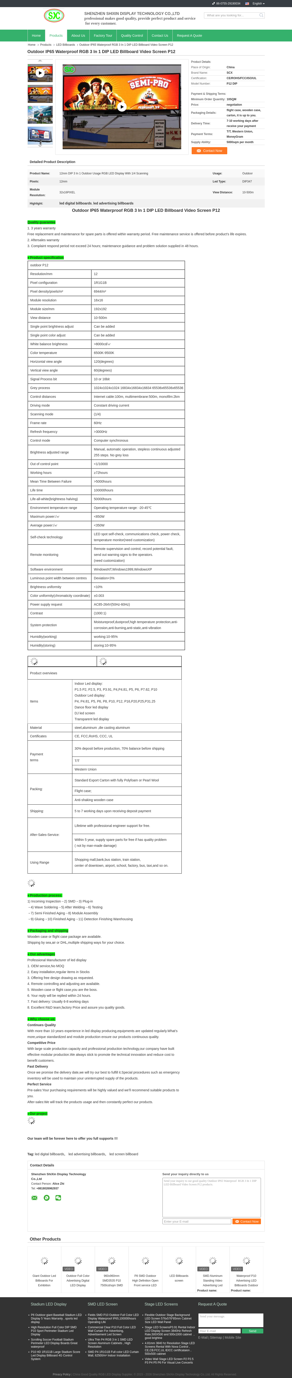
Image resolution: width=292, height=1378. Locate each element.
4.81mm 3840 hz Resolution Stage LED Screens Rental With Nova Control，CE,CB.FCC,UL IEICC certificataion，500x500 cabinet (170, 1348)
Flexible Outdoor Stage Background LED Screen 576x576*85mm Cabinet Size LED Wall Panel (168, 1318)
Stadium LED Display (49, 1304)
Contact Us (160, 35)
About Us (78, 35)
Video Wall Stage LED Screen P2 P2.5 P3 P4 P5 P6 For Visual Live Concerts (169, 1360)
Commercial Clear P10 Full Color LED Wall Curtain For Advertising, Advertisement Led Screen (112, 1331)
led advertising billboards (87, 1154)
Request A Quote (189, 35)
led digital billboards (49, 1154)
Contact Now (212, 151)
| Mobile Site (232, 1337)
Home (36, 35)
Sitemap (216, 1337)
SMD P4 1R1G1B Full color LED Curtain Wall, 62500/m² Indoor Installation (113, 1353)
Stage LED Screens (161, 1304)
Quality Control (132, 35)
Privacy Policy (61, 1374)
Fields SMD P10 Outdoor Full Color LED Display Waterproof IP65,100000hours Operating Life (113, 1318)
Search (262, 15)
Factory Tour (103, 35)
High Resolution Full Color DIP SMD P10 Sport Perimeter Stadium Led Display (54, 1331)
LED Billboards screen (179, 1278)
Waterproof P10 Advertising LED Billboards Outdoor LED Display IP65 (246, 1281)
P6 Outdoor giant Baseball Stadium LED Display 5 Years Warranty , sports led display (56, 1318)
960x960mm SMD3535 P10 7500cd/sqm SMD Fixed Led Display (111, 1281)
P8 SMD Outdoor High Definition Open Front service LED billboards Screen (145, 1281)
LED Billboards (65, 44)
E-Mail (203, 1337)
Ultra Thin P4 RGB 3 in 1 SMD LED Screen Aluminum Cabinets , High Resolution (110, 1343)
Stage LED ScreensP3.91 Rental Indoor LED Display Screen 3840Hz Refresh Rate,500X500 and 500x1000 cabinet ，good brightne (170, 1333)
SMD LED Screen (103, 1304)
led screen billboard (123, 1154)
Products (56, 35)
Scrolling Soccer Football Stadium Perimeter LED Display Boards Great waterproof (54, 1343)
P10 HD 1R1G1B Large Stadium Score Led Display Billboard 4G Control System (55, 1355)
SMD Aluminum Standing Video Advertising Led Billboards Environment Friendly (212, 1281)
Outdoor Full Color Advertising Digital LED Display (77, 1280)
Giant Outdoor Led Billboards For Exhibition (44, 1280)
